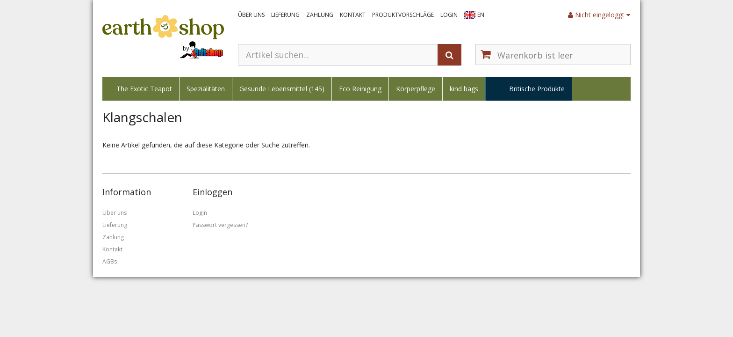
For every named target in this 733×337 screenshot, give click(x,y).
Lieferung (285, 15)
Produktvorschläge (403, 15)
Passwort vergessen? (220, 225)
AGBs (109, 261)
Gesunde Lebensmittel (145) (281, 88)
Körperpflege (415, 88)
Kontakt (353, 15)
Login (449, 15)
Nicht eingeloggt (599, 14)
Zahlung (319, 15)
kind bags (464, 88)
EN (480, 15)
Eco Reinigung (360, 88)
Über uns (251, 15)
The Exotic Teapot (144, 88)
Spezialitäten (206, 88)
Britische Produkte (537, 88)
